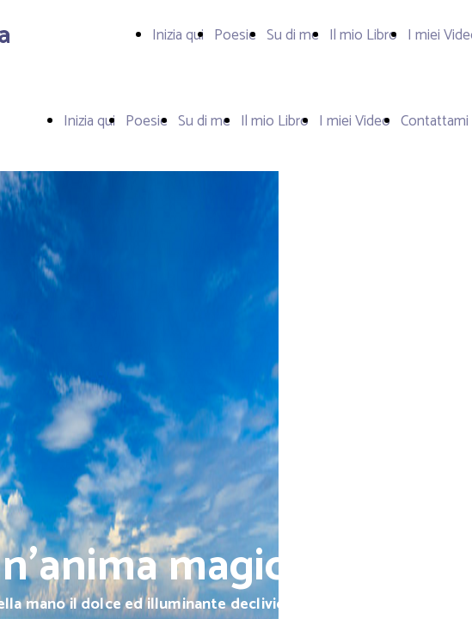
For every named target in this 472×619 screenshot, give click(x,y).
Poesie (235, 35)
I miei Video (354, 121)
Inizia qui (178, 35)
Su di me (293, 35)
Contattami (435, 121)
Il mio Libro (363, 35)
